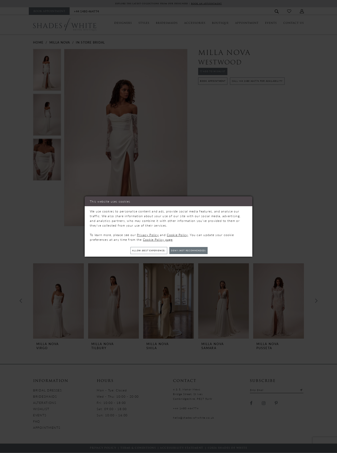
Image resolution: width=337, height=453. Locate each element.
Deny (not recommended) (195, 250)
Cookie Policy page (158, 238)
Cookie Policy (177, 234)
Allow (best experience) (143, 250)
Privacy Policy (148, 234)
